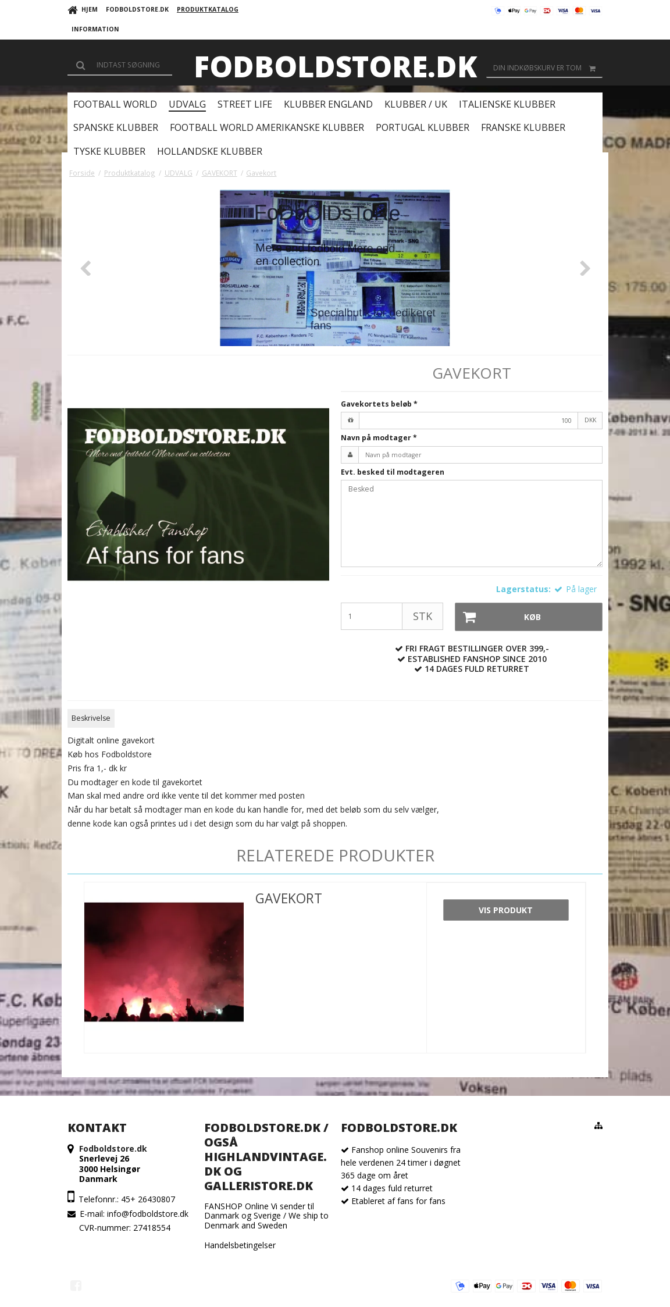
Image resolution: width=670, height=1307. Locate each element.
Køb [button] (498, 617)
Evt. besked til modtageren (392, 472)
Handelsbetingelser (240, 1245)
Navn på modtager (379, 437)
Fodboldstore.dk (335, 66)
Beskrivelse (91, 718)
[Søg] (119, 65)
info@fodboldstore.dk (147, 1213)
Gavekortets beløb (379, 404)
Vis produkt (506, 910)
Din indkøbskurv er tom (548, 68)
